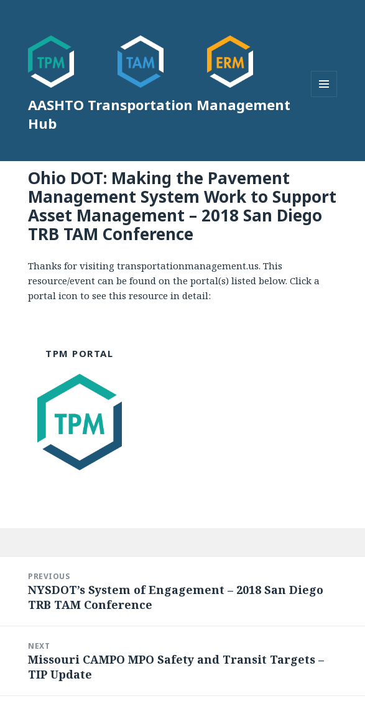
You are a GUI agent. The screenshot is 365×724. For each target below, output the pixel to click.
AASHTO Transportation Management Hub (159, 113)
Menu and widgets (324, 96)
